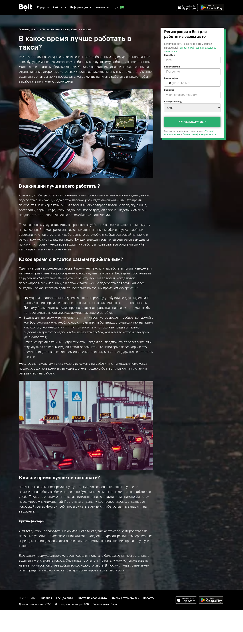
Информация (81, 7)
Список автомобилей (124, 598)
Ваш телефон (171, 78)
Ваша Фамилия (172, 66)
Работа (59, 7)
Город (43, 7)
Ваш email (169, 90)
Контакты (102, 7)
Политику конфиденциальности (199, 134)
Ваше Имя (169, 55)
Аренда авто (64, 598)
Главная (24, 29)
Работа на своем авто (92, 598)
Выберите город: (173, 101)
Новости (36, 29)
